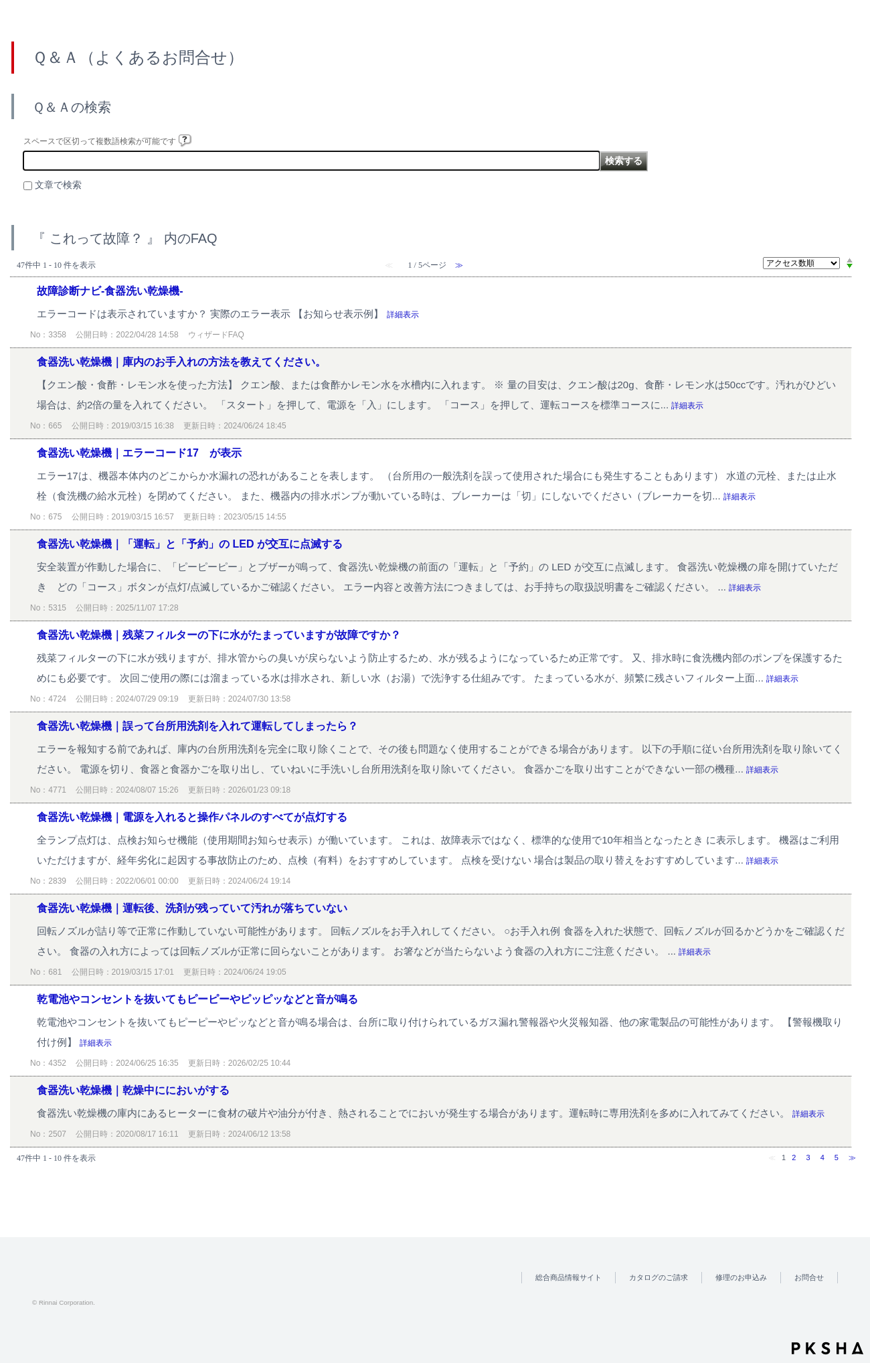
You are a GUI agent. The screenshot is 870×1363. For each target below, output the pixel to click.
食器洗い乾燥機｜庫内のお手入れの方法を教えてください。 (181, 362)
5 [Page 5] (837, 1157)
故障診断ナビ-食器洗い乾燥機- (110, 291)
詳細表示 (403, 314)
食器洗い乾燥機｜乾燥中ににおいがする (133, 1090)
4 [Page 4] (822, 1157)
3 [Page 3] (808, 1157)
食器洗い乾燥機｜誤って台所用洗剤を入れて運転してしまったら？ (197, 726)
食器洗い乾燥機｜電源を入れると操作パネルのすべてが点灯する (192, 817)
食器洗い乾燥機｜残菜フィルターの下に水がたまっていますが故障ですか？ (219, 635)
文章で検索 (58, 185)
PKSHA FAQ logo (827, 1348)
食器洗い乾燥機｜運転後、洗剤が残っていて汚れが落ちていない (192, 908)
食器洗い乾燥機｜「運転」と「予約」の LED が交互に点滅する (190, 544)
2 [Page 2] (794, 1157)
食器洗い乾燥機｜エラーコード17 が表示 (139, 453)
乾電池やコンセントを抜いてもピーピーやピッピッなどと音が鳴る (197, 999)
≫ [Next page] (852, 1157)
